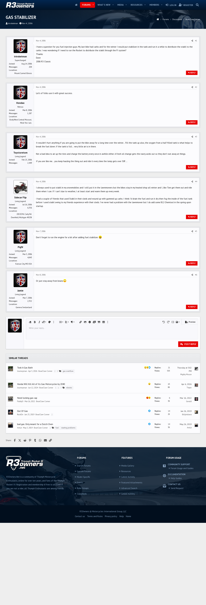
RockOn (20, 496)
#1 (196, 81)
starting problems (68, 510)
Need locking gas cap (27, 480)
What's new (104, 4)
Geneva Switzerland (24, 389)
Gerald (189, 483)
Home (76, 5)
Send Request (177, 570)
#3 (196, 177)
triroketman (13, 23)
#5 (196, 271)
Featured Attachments (131, 564)
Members (154, 4)
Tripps (189, 469)
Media (120, 4)
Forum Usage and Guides (182, 550)
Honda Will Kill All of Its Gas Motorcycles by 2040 (41, 466)
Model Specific (83, 559)
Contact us (80, 598)
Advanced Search (129, 570)
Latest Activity (128, 559)
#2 (196, 127)
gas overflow (68, 453)
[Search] (197, 5)
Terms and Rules (95, 598)
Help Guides (176, 560)
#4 (196, 222)
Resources (136, 4)
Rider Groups (83, 570)
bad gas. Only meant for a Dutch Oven (35, 506)
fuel (57, 510)
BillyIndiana (187, 496)
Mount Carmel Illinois (23, 113)
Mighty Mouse (186, 456)
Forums (86, 4)
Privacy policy (111, 598)
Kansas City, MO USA (23, 304)
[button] (93, 5)
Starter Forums (84, 547)
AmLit (19, 510)
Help (121, 598)
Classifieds (82, 576)
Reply (193, 113)
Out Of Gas (22, 493)
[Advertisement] (103, 55)
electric (69, 470)
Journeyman (22, 453)
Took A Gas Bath (25, 449)
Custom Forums (84, 553)
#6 (196, 357)
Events (80, 564)
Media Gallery (127, 547)
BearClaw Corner (45, 453)
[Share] (192, 81)
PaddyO (20, 483)
